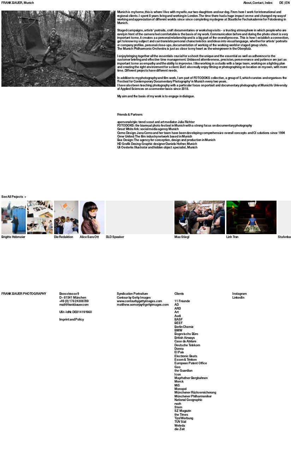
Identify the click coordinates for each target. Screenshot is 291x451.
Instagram (239, 301)
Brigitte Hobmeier (13, 237)
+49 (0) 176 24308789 (74, 308)
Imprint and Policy (71, 327)
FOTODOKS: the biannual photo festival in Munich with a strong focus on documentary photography (184, 125)
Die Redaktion (63, 237)
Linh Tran (232, 237)
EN (287, 3)
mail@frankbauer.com (74, 312)
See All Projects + (13, 197)
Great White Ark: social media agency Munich (148, 129)
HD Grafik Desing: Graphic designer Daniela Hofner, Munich (157, 144)
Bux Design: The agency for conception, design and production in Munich (166, 140)
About (247, 3)
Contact (258, 3)
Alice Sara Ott (89, 237)
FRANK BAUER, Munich (17, 3)
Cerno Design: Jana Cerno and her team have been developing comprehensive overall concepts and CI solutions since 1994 (201, 133)
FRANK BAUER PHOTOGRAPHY (23, 301)
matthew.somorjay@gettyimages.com (142, 312)
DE (281, 3)
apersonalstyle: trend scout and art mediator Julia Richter (156, 122)
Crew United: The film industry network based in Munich (154, 136)
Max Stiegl (181, 237)
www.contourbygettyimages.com (139, 308)
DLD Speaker (115, 237)
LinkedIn (238, 305)
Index (269, 3)
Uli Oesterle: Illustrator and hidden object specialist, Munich (157, 147)
